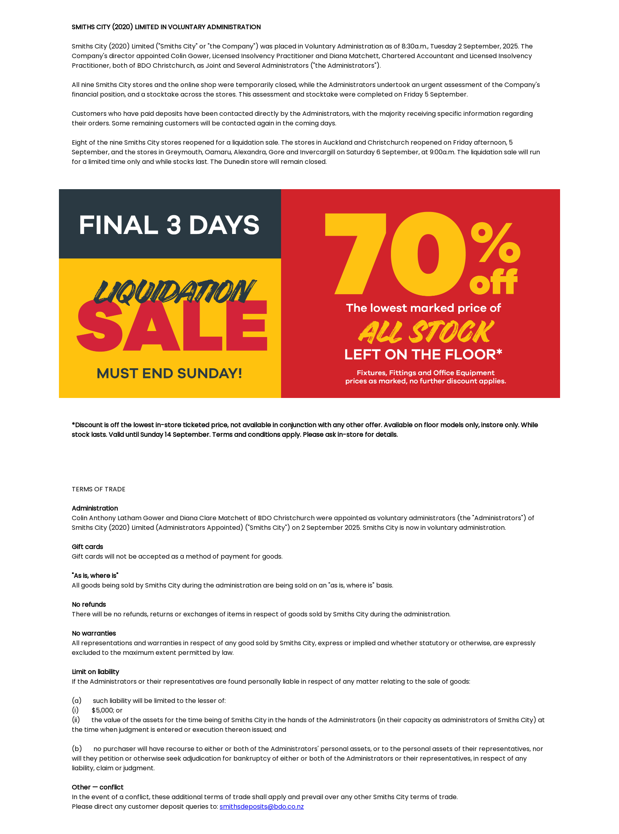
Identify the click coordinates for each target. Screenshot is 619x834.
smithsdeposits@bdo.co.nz (262, 806)
